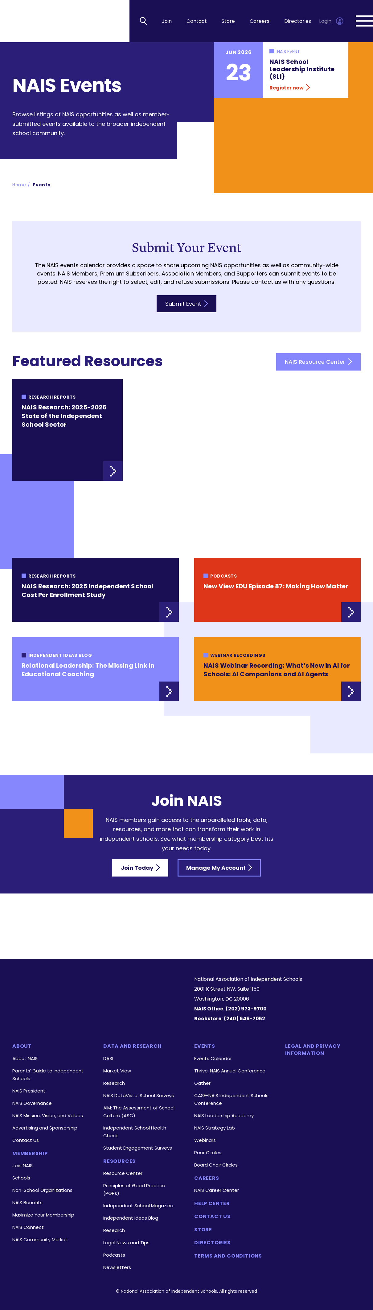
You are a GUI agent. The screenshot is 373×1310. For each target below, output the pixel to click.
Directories (297, 21)
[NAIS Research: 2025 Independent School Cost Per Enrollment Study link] (95, 591)
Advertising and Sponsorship (44, 1128)
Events (41, 186)
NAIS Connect (28, 1227)
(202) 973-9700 (246, 1008)
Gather (202, 1083)
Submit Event (186, 305)
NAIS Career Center (216, 1190)
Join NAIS (22, 1165)
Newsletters (117, 1267)
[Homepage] (95, 985)
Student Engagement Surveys (137, 1148)
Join (167, 21)
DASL (108, 1058)
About (22, 1046)
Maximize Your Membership (43, 1215)
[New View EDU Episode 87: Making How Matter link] (277, 591)
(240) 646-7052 (244, 1018)
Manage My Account (219, 869)
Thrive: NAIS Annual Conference (229, 1070)
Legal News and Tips (126, 1242)
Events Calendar (213, 1058)
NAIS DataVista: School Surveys (138, 1095)
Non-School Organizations (42, 1190)
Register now (289, 88)
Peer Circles (207, 1152)
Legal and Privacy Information (313, 1049)
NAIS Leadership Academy (224, 1115)
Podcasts (114, 1255)
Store (228, 21)
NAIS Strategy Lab (214, 1128)
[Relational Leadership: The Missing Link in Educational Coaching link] (95, 670)
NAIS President (28, 1091)
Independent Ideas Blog (130, 1218)
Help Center (212, 1203)
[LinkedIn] (86, 1009)
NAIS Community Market (40, 1239)
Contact (196, 21)
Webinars (205, 1140)
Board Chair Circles (216, 1165)
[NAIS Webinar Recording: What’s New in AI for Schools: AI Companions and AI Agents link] (277, 670)
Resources (119, 1161)
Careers (259, 21)
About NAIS (25, 1058)
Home (19, 186)
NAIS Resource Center (318, 363)
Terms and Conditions (228, 1256)
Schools (21, 1178)
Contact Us (25, 1140)
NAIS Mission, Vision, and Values (47, 1115)
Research (114, 1083)
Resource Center (122, 1173)
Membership (30, 1153)
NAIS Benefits (27, 1202)
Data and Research (132, 1046)
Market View (117, 1070)
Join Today (140, 869)
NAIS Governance (32, 1103)
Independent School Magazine (138, 1205)
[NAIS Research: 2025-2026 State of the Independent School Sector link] (67, 431)
